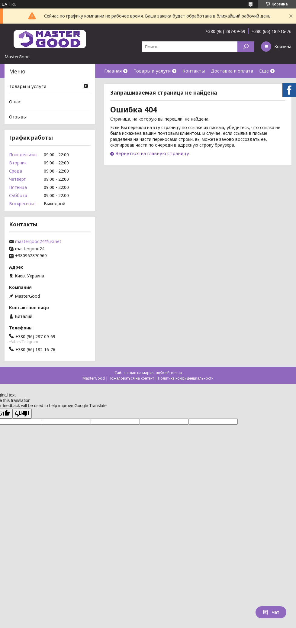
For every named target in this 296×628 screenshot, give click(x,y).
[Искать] (245, 46)
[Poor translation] (22, 414)
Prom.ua (174, 372)
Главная (113, 71)
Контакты (193, 71)
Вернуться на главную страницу (152, 153)
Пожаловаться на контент (131, 378)
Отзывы (18, 117)
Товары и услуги (152, 71)
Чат (271, 612)
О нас (15, 102)
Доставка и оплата (232, 71)
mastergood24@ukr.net (38, 241)
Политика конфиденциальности (186, 378)
